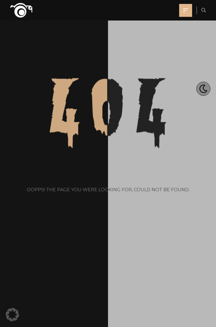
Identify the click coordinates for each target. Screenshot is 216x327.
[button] (12, 314)
